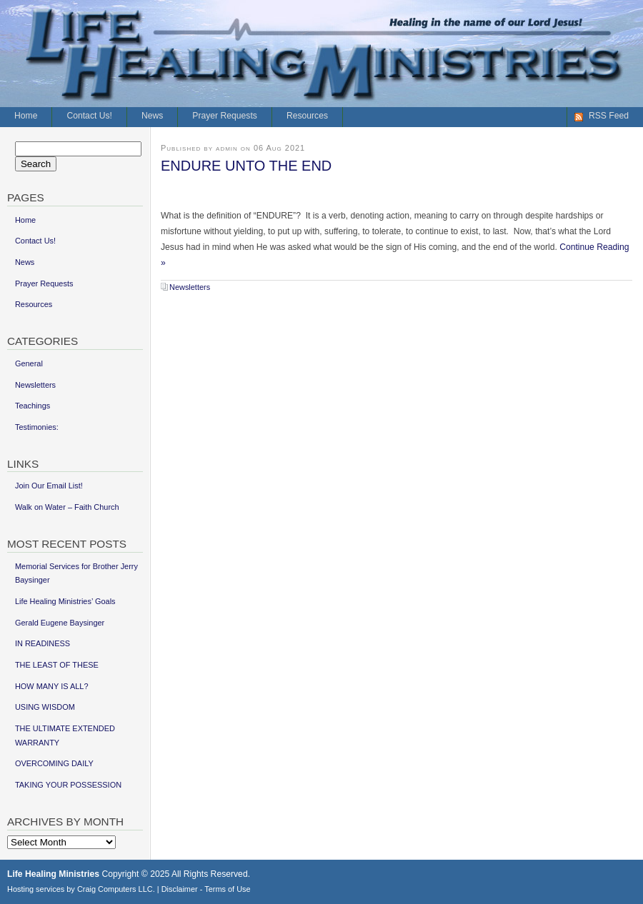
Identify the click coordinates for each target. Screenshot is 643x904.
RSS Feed (609, 116)
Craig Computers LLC (115, 889)
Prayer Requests (224, 116)
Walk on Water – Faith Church (67, 507)
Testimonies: (37, 427)
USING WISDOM (45, 707)
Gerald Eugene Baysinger (59, 622)
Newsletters (189, 287)
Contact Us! (89, 116)
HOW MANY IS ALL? (52, 686)
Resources (307, 116)
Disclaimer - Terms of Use (206, 889)
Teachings (32, 405)
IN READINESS (42, 643)
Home (25, 116)
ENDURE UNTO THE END (246, 166)
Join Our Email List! (49, 485)
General (29, 363)
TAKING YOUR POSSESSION (68, 784)
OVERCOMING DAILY (54, 763)
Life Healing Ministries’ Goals (65, 601)
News (152, 116)
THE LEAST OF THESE (57, 665)
